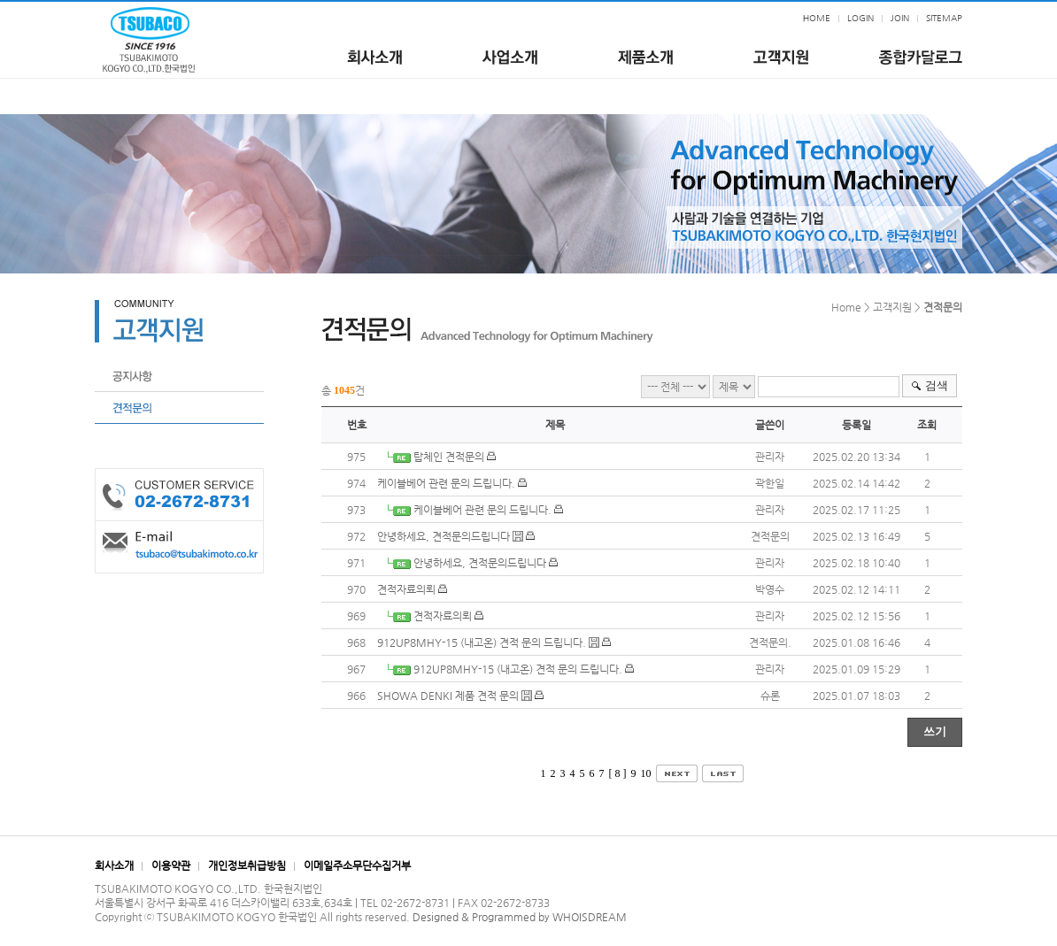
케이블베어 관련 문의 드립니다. (446, 483)
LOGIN (860, 18)
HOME (816, 18)
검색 (936, 385)
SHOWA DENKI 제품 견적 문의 (448, 695)
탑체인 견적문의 (448, 456)
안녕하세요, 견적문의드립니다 (443, 536)
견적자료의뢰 (406, 589)
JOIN (900, 18)
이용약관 (170, 865)
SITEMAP (944, 18)
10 (646, 773)
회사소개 (114, 865)
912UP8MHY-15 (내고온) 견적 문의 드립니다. (481, 642)
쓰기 (934, 731)
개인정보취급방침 (247, 865)
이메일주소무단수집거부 (357, 865)
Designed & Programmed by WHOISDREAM (520, 917)
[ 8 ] (618, 773)
